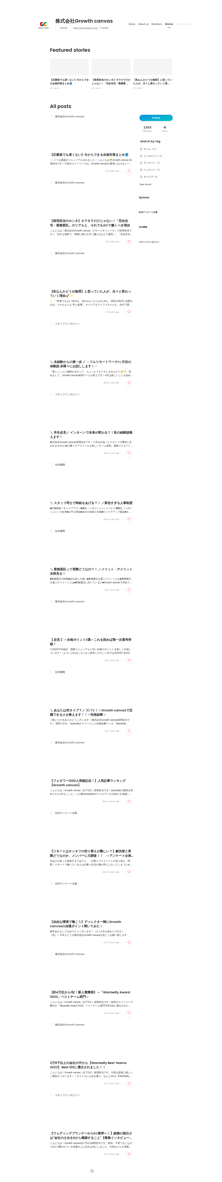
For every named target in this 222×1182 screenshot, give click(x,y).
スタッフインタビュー (67, 324)
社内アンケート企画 (66, 814)
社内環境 (60, 465)
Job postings (183, 24)
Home (132, 24)
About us (143, 24)
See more (145, 184)
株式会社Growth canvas (84, 21)
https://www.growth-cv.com (85, 28)
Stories (169, 24)
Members (156, 24)
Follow (63, 27)
